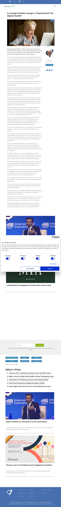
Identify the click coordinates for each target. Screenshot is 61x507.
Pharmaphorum (9, 492)
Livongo (19, 70)
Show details (53, 264)
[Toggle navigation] (54, 6)
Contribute (31, 490)
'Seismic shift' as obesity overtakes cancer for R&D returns (30, 373)
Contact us (21, 496)
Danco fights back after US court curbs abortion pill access (30, 386)
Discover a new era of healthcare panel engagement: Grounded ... (29, 465)
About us (21, 490)
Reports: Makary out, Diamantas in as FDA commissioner (26, 422)
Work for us (44, 493)
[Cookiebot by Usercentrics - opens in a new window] (53, 237)
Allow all (50, 268)
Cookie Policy (32, 493)
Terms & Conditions (45, 490)
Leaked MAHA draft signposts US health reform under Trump (29, 285)
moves (35, 119)
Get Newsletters (14, 1)
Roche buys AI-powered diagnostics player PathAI (27, 383)
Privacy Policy (32, 496)
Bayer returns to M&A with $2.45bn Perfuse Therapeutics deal (31, 376)
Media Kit (22, 1)
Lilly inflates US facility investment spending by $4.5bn (28, 380)
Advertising (21, 493)
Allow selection (30, 268)
